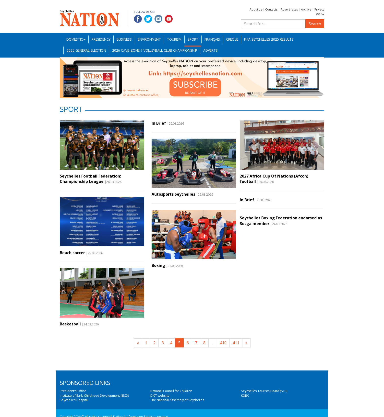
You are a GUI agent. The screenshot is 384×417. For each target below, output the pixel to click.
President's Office (73, 391)
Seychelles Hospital (74, 400)
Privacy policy (319, 11)
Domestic (75, 39)
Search (315, 23)
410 (223, 343)
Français (212, 39)
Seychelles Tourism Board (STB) (264, 391)
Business (124, 39)
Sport (193, 39)
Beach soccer (72, 252)
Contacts (271, 9)
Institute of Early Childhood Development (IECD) (94, 395)
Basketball (70, 324)
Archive (306, 9)
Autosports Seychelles (173, 194)
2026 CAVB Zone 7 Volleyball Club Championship (154, 50)
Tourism (174, 39)
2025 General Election (86, 50)
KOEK (245, 395)
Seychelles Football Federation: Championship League (90, 178)
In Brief (159, 123)
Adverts (210, 50)
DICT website (159, 395)
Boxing (158, 265)
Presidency (101, 39)
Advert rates (289, 9)
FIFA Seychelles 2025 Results (269, 39)
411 (236, 343)
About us (256, 9)
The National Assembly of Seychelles (177, 400)
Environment (149, 39)
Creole (232, 39)
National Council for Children (171, 391)
